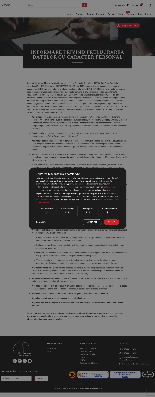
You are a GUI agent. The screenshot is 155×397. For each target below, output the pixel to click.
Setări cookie (103, 199)
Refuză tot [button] (91, 222)
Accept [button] (111, 222)
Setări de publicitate (44, 199)
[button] (41, 222)
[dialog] (77, 198)
